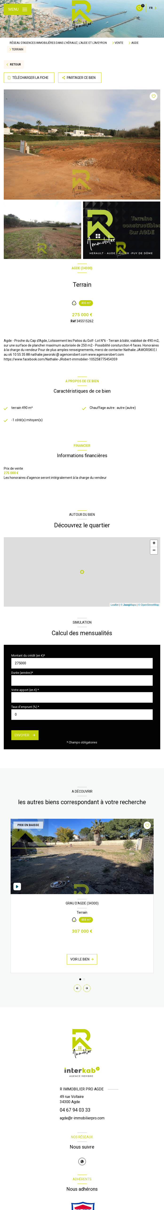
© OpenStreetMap (148, 604)
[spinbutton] (82, 714)
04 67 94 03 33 (75, 1110)
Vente (119, 42)
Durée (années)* (22, 672)
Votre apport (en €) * (25, 690)
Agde (135, 42)
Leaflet (115, 604)
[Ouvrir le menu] (18, 9)
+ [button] (154, 543)
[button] (87, 988)
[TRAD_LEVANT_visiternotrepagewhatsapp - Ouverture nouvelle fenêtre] (82, 1161)
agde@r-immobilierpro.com (82, 1118)
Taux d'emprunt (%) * (25, 707)
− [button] (154, 550)
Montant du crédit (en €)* (28, 655)
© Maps (128, 604)
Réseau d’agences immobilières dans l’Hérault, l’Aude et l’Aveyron (58, 42)
